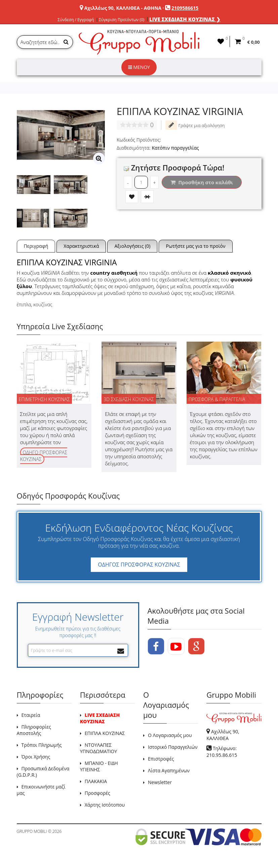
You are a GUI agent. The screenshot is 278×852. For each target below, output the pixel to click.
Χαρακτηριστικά (81, 246)
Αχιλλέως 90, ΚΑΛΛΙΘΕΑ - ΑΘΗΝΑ (122, 8)
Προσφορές (97, 793)
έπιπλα (24, 304)
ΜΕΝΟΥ (139, 67)
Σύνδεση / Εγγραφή (75, 20)
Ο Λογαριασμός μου (170, 735)
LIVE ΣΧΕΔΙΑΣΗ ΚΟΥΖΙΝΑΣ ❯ (185, 19)
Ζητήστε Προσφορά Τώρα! (174, 167)
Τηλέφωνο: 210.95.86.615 (221, 751)
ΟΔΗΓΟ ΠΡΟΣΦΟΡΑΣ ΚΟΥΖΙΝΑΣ (43, 455)
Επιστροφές (161, 759)
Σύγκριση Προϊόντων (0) (121, 20)
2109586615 (184, 8)
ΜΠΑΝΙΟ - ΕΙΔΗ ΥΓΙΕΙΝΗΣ (99, 766)
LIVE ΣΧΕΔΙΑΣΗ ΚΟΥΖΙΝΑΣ (100, 718)
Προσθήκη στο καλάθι (201, 182)
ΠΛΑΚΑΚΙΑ (96, 781)
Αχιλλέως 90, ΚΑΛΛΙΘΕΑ (222, 734)
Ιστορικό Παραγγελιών (172, 747)
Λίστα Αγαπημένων (169, 770)
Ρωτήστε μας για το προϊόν (195, 246)
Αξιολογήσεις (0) (132, 246)
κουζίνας (42, 304)
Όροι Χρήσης (36, 756)
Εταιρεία (31, 715)
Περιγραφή (36, 246)
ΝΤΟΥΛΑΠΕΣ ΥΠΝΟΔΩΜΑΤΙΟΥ (98, 748)
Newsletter (160, 782)
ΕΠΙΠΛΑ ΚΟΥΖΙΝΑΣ (105, 733)
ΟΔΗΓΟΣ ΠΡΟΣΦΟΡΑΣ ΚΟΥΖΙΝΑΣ (139, 564)
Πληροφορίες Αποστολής (34, 730)
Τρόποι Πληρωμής (42, 745)
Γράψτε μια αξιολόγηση (195, 125)
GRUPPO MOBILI (32, 831)
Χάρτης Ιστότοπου (105, 805)
